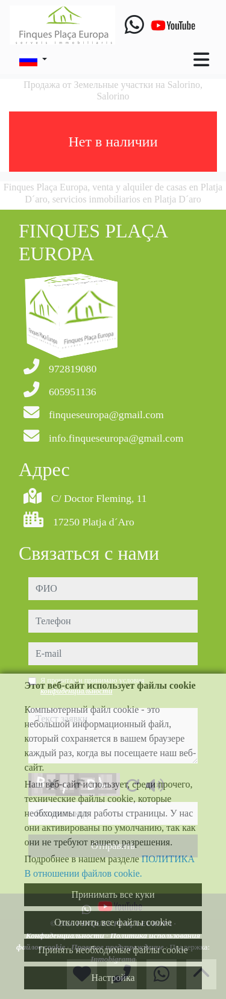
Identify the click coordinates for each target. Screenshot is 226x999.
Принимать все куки (113, 894)
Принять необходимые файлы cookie (113, 950)
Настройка (112, 977)
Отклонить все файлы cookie (113, 922)
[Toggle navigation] (201, 59)
